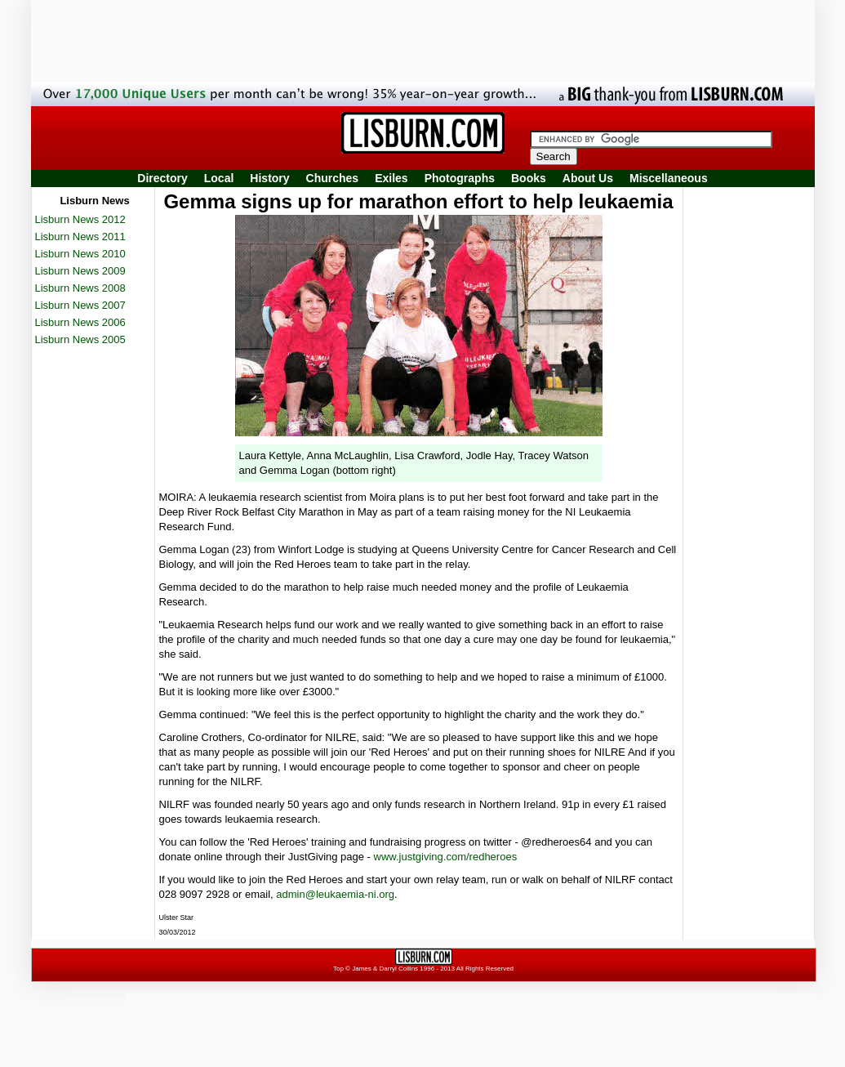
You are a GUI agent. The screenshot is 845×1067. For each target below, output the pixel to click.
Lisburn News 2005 (80, 339)
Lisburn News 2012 (80, 219)
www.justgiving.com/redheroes (446, 856)
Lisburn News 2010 (80, 254)
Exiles (391, 178)
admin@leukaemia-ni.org (335, 894)
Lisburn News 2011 (80, 236)
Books (528, 178)
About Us (588, 178)
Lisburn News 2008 (80, 288)
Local (219, 178)
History (269, 178)
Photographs (460, 178)
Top (338, 968)
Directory (162, 178)
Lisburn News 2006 (80, 322)
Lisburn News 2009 (80, 271)
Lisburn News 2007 (80, 305)
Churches (332, 178)
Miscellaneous (668, 178)
